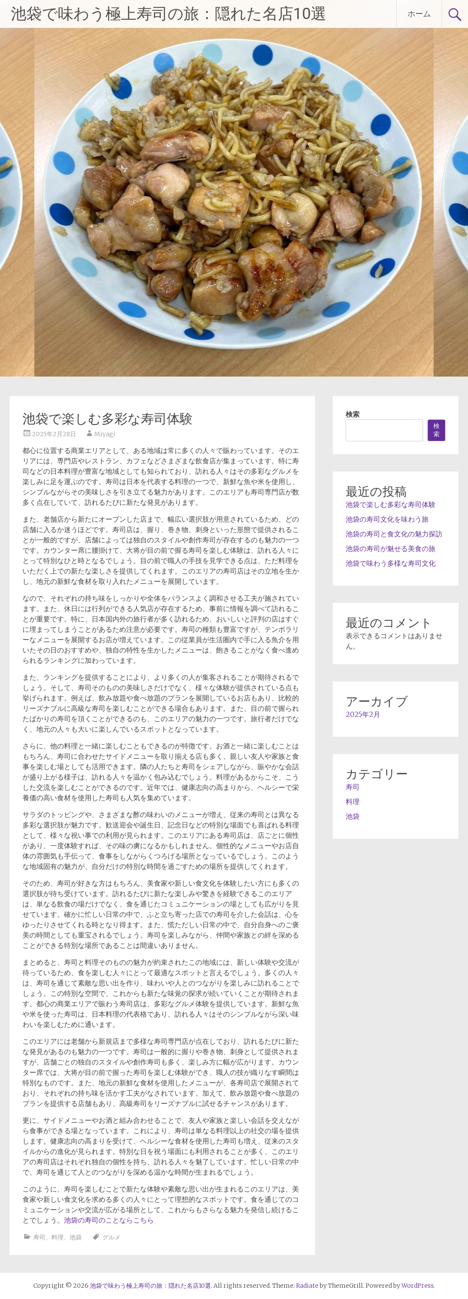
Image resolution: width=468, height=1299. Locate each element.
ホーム (419, 13)
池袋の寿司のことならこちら (109, 1220)
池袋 (76, 1237)
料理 (57, 1237)
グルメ (111, 1237)
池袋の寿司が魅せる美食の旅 (391, 548)
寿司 (39, 1237)
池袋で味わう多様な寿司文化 (391, 563)
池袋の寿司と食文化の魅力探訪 (394, 533)
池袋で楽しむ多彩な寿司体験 (391, 504)
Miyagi (104, 434)
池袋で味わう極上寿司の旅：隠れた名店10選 (168, 14)
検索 (353, 414)
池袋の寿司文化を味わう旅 (387, 519)
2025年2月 (363, 714)
